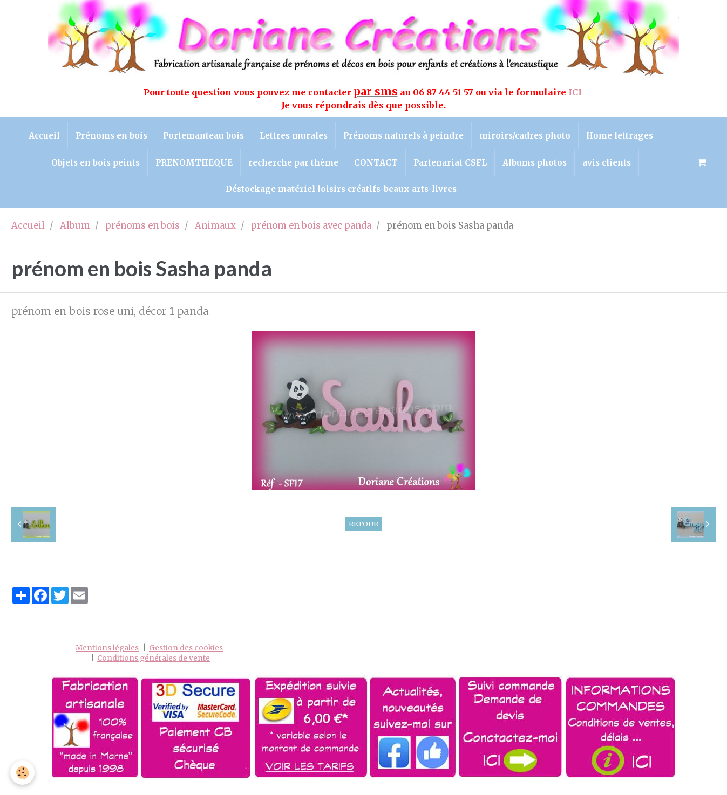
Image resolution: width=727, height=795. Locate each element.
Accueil (41, 136)
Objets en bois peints (92, 164)
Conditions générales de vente (153, 661)
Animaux (215, 229)
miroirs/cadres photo (527, 136)
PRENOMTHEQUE (191, 164)
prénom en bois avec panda (311, 229)
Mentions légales (107, 651)
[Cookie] (23, 772)
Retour (363, 527)
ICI (576, 92)
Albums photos (537, 164)
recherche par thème (292, 164)
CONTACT (376, 164)
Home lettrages (622, 136)
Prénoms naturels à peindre (404, 136)
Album (75, 229)
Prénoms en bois (109, 136)
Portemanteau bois (202, 136)
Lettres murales (294, 136)
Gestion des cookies (186, 651)
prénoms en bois (142, 229)
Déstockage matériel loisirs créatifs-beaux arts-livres (341, 192)
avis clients (610, 164)
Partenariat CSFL (451, 164)
